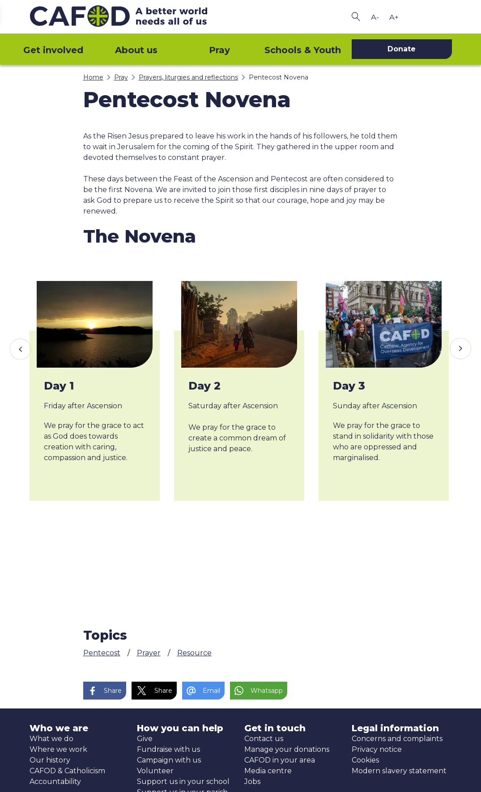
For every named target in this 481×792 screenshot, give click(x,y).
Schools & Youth (302, 50)
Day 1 (59, 385)
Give (145, 738)
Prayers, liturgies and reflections (188, 77)
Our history (50, 760)
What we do (51, 738)
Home (93, 77)
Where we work (58, 749)
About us (136, 50)
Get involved (53, 50)
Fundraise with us (168, 749)
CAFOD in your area (279, 760)
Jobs (252, 781)
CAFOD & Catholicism (67, 771)
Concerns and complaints (397, 738)
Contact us (263, 738)
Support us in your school (183, 781)
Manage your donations (286, 749)
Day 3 (349, 385)
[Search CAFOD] (356, 16)
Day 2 (204, 385)
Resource (194, 653)
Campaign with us (169, 760)
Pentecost (101, 653)
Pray (219, 50)
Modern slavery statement (399, 771)
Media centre (268, 771)
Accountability (55, 781)
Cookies (365, 760)
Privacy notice (377, 749)
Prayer (149, 653)
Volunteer (155, 771)
